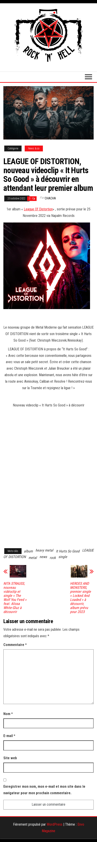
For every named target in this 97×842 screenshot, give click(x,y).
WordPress (54, 824)
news (43, 557)
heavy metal (44, 550)
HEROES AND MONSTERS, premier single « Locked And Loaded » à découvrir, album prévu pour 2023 (80, 598)
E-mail (9, 736)
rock (53, 558)
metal (33, 558)
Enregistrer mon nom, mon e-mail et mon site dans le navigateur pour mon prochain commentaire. (44, 789)
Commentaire (15, 645)
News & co (34, 148)
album (28, 551)
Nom (8, 714)
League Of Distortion (38, 209)
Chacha (50, 198)
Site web (10, 758)
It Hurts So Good (67, 551)
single (62, 557)
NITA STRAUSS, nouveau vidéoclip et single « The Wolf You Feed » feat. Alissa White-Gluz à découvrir (14, 598)
